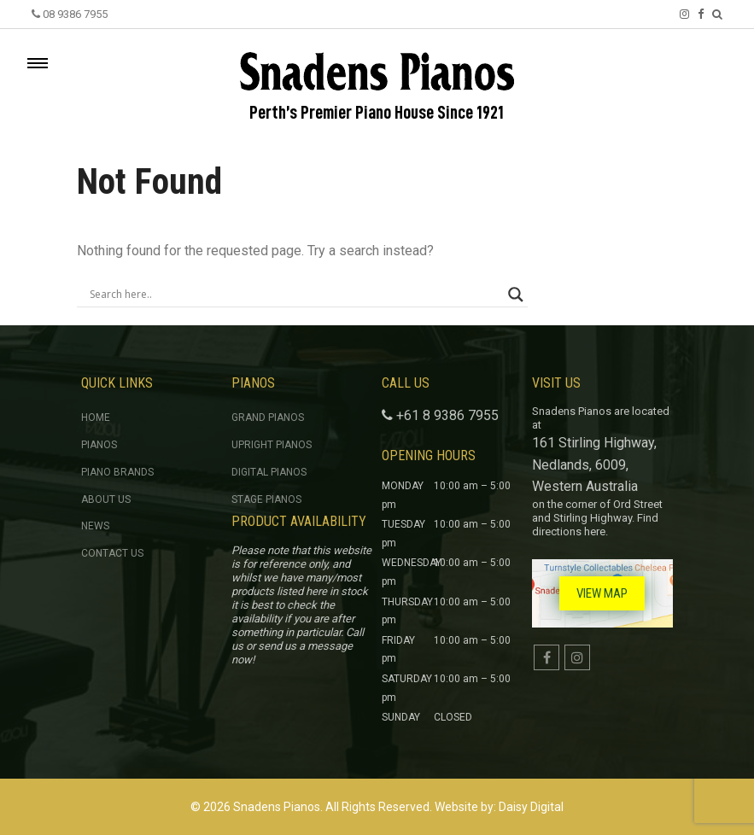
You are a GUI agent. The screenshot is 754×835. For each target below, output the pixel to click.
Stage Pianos (266, 499)
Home (95, 417)
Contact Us (112, 553)
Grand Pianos (267, 417)
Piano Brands (117, 472)
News (95, 526)
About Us (106, 499)
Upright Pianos (271, 445)
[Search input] (295, 295)
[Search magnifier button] (516, 295)
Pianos (99, 445)
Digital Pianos (269, 472)
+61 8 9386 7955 (447, 415)
